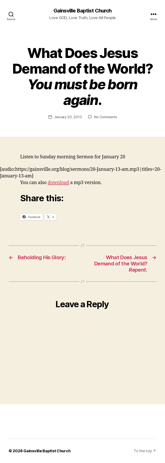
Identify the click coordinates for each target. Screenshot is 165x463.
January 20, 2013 (68, 117)
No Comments (105, 117)
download (58, 183)
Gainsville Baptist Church (82, 10)
